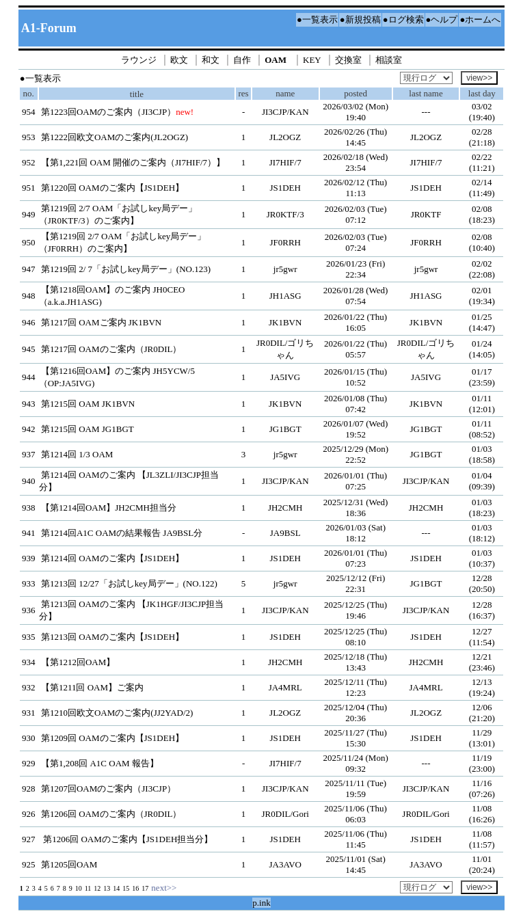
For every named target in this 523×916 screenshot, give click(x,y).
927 (29, 839)
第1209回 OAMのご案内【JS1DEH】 (112, 738)
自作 (242, 60)
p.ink (261, 903)
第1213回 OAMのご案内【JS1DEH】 (112, 637)
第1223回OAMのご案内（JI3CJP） (108, 112)
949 (29, 214)
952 (29, 162)
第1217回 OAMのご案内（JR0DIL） (111, 349)
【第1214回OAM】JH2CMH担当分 (108, 507)
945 (29, 349)
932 (29, 687)
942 (29, 429)
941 (29, 533)
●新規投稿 (360, 19)
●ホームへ (479, 19)
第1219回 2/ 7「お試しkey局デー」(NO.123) (126, 269)
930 (29, 738)
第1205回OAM (69, 864)
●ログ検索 (403, 19)
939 (29, 558)
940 (29, 481)
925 (29, 864)
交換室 (348, 60)
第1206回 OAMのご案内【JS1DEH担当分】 (127, 839)
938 (29, 507)
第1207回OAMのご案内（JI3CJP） (108, 788)
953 (29, 137)
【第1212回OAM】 (78, 662)
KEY (312, 60)
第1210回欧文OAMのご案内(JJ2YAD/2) (117, 713)
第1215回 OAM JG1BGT (87, 429)
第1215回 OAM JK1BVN (88, 404)
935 (29, 637)
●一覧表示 (317, 19)
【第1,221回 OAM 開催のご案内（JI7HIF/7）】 (133, 162)
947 (29, 269)
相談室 (388, 60)
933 (29, 583)
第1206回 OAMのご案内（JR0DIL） (111, 814)
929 (29, 763)
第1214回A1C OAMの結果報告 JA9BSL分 (121, 533)
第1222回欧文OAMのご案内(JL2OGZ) (114, 137)
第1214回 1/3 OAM (77, 454)
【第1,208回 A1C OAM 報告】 (100, 763)
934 (29, 662)
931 (29, 713)
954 (29, 112)
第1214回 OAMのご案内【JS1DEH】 (112, 558)
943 (29, 404)
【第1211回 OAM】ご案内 (92, 687)
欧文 (179, 60)
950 (29, 242)
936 (29, 610)
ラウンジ (139, 60)
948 (29, 296)
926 (29, 814)
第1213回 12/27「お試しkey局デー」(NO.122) (129, 583)
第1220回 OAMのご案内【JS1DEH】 (112, 188)
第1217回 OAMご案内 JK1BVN (101, 322)
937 (29, 454)
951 (29, 188)
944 (29, 377)
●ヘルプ (442, 19)
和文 (210, 60)
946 (29, 322)
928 (29, 788)
